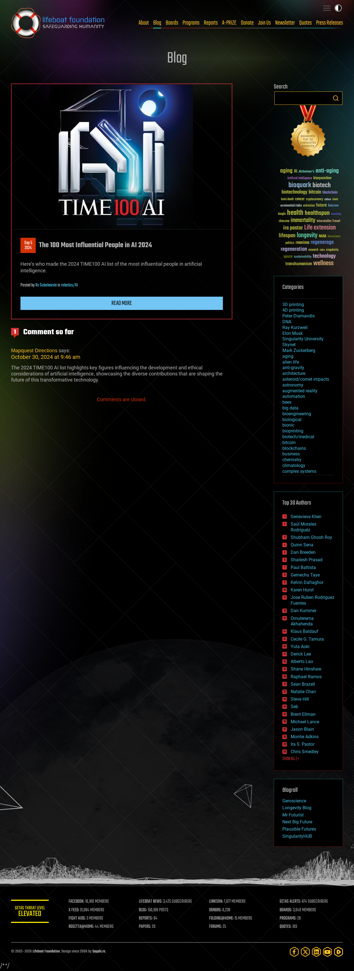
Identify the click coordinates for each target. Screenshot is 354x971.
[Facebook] (294, 952)
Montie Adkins (305, 736)
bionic (288, 425)
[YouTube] (327, 952)
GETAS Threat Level (30, 912)
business (291, 453)
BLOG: (144, 910)
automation (293, 396)
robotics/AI (69, 285)
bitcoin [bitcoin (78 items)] (315, 192)
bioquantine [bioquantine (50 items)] (322, 178)
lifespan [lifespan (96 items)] (287, 236)
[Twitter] (305, 952)
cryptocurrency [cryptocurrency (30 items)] (314, 199)
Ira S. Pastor (302, 744)
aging (287, 356)
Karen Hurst (302, 589)
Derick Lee (301, 654)
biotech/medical (298, 436)
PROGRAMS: (288, 918)
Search (335, 98)
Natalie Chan (303, 691)
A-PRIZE (229, 23)
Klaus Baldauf (304, 631)
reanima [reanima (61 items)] (302, 242)
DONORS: (216, 910)
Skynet (289, 344)
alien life (290, 362)
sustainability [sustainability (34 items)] (302, 257)
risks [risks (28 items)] (322, 250)
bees (286, 402)
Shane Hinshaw (306, 669)
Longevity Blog (296, 807)
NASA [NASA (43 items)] (322, 236)
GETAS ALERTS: (290, 901)
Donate (247, 23)
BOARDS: (286, 910)
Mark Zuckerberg (298, 350)
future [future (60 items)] (321, 205)
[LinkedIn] (316, 952)
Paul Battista (303, 567)
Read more (121, 303)
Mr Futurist (293, 815)
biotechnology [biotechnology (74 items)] (294, 192)
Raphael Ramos (306, 676)
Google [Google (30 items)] (282, 214)
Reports (211, 23)
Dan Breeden (303, 552)
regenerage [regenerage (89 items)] (322, 242)
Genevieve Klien (306, 516)
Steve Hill (300, 699)
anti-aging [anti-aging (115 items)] (327, 171)
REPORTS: (146, 918)
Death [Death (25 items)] (335, 199)
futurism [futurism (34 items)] (333, 206)
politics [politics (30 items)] (289, 243)
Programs (191, 23)
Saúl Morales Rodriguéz (303, 527)
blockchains (294, 448)
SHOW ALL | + (290, 759)
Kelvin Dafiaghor (307, 582)
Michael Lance (305, 721)
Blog (157, 23)
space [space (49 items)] (288, 256)
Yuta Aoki (300, 646)
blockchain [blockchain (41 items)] (329, 192)
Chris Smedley (305, 751)
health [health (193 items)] (295, 213)
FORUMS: (216, 926)
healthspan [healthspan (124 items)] (317, 213)
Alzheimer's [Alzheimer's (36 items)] (306, 172)
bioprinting (292, 431)
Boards (172, 23)
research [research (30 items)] (313, 250)
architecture (293, 373)
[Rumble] (338, 952)
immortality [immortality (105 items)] (303, 220)
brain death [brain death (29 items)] (287, 199)
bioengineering (296, 413)
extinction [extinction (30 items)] (309, 206)
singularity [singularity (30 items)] (332, 250)
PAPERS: (146, 926)
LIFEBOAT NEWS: (151, 901)
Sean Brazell (303, 684)
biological (291, 419)
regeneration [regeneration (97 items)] (294, 249)
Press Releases (329, 23)
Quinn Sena (302, 544)
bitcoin (289, 442)
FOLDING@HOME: (222, 918)
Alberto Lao (302, 661)
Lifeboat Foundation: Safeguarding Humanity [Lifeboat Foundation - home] (58, 23)
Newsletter (285, 23)
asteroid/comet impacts (305, 379)
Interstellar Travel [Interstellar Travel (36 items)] (328, 221)
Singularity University (303, 338)
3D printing (293, 304)
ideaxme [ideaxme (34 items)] (284, 221)
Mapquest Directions (34, 350)
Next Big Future (297, 821)
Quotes (305, 23)
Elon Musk (292, 333)
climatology (293, 465)
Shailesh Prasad (306, 559)
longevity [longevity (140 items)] (307, 235)
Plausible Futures (299, 829)
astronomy (292, 385)
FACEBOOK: (77, 901)
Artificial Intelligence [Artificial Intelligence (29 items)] (299, 178)
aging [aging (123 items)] (286, 171)
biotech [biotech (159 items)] (322, 185)
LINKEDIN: (217, 901)
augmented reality (299, 390)
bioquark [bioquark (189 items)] (299, 185)
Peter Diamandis (298, 316)
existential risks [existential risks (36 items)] (291, 206)
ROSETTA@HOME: (82, 926)
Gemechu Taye (305, 575)
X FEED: (75, 910)
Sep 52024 (28, 245)
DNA (286, 321)
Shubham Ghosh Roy (311, 537)
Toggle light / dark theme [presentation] (338, 8)
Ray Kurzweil (295, 327)
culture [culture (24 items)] (327, 199)
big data (290, 408)
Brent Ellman (303, 714)
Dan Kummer (303, 610)
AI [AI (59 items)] (295, 171)
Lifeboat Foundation (46, 951)
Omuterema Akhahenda (302, 621)
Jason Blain (302, 729)
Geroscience (294, 800)
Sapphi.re (98, 951)
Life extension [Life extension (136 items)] (320, 227)
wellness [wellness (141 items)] (323, 263)
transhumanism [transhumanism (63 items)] (298, 264)
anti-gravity (293, 367)
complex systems (299, 471)
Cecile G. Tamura (307, 639)
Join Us (264, 23)
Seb (294, 706)
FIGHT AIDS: (78, 918)
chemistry (291, 459)
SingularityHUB (297, 836)
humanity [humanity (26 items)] (336, 214)
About (144, 23)
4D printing (293, 310)
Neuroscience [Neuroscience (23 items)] (334, 236)
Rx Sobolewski (46, 285)
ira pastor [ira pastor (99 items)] (293, 228)
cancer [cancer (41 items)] (299, 199)
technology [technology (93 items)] (324, 256)
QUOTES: (286, 926)
